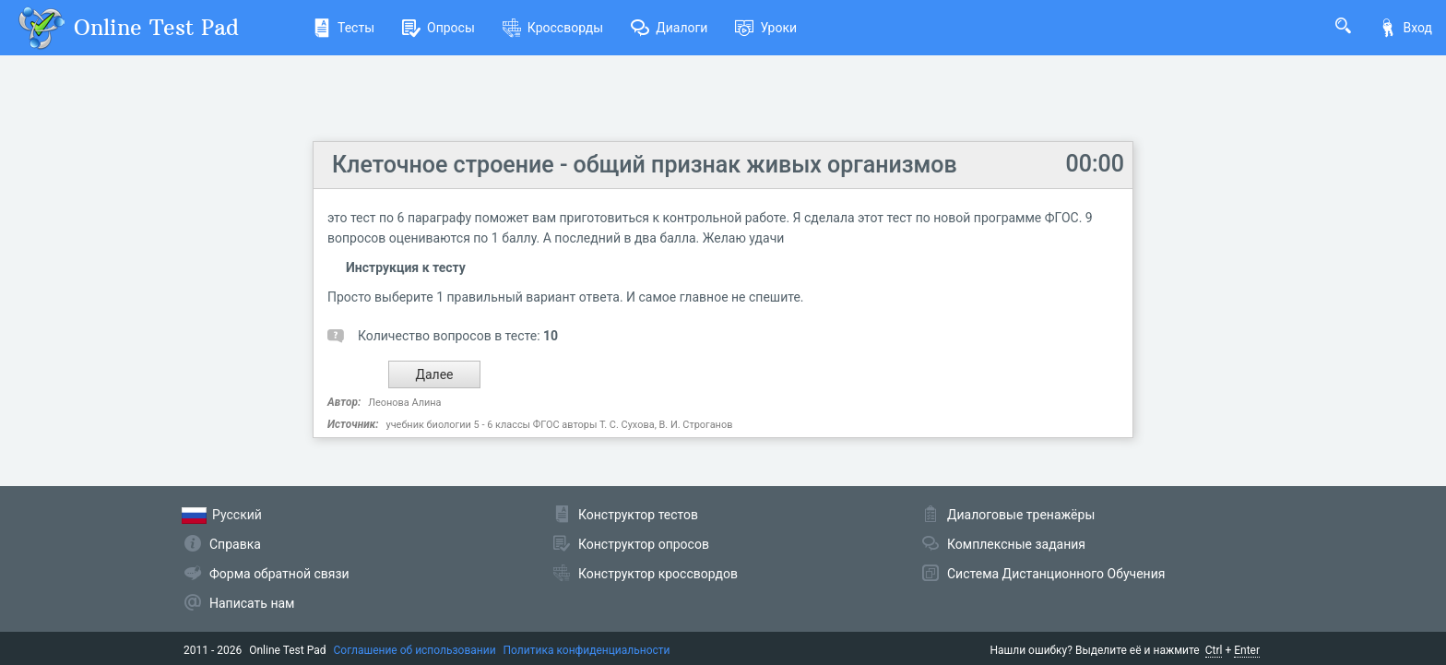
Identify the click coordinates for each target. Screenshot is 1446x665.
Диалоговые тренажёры (1021, 514)
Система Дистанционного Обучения (1056, 573)
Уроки (766, 27)
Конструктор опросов (643, 544)
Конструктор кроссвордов (658, 573)
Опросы (438, 27)
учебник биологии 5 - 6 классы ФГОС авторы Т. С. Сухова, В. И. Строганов (558, 425)
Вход (1405, 27)
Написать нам (251, 603)
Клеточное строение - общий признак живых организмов (644, 164)
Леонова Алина (404, 403)
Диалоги (669, 27)
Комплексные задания (1016, 544)
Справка (235, 544)
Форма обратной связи (279, 573)
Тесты (343, 27)
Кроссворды (553, 27)
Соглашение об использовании (415, 650)
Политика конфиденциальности (587, 650)
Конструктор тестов (638, 514)
